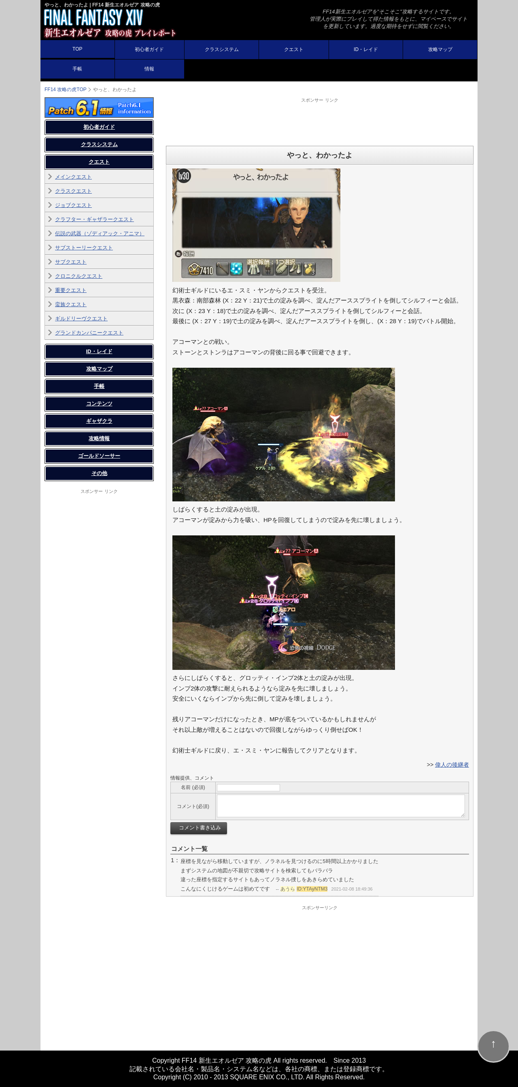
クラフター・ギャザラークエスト (94, 219)
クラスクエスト (73, 191)
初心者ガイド (149, 49)
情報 (149, 69)
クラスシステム (222, 49)
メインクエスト (73, 177)
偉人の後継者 (452, 764)
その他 (99, 473)
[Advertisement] (319, 121)
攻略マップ (440, 49)
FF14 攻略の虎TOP (66, 89)
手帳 (77, 69)
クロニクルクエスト (78, 276)
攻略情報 (99, 438)
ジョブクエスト (73, 205)
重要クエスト (71, 290)
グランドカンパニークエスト (89, 333)
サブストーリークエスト (84, 248)
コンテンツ (99, 404)
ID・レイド (366, 49)
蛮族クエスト (71, 304)
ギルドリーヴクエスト (81, 318)
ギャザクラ (99, 421)
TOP (77, 49)
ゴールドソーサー (99, 456)
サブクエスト (71, 262)
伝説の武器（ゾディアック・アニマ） (99, 233)
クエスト (294, 49)
